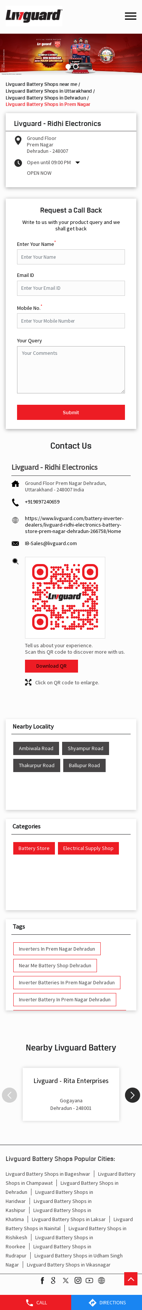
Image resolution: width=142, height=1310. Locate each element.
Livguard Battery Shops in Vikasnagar (69, 1264)
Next (132, 1095)
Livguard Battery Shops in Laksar (69, 1219)
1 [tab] (67, 66)
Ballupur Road (84, 765)
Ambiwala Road (36, 748)
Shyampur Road (85, 748)
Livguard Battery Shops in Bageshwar (48, 1173)
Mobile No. (29, 307)
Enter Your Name (36, 243)
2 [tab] (75, 66)
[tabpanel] (71, 54)
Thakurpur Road (37, 765)
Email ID (25, 275)
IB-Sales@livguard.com (51, 543)
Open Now (39, 172)
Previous (9, 1095)
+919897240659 (42, 501)
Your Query (29, 340)
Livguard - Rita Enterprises (71, 1080)
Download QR (51, 665)
